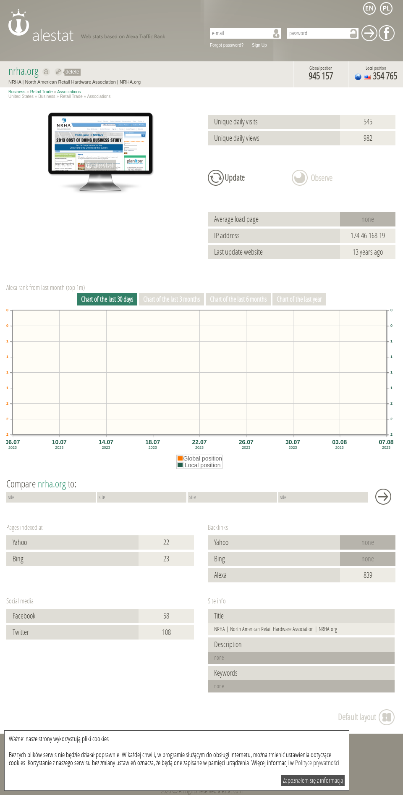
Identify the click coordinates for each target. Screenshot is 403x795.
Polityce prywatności (317, 763)
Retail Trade (41, 92)
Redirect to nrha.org (59, 72)
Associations (69, 92)
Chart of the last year (299, 299)
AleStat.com (101, 25)
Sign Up (259, 45)
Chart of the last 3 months (171, 299)
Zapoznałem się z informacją (313, 780)
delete (72, 72)
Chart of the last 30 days (107, 299)
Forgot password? (226, 45)
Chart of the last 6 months (238, 299)
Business (17, 92)
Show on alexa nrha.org (46, 72)
